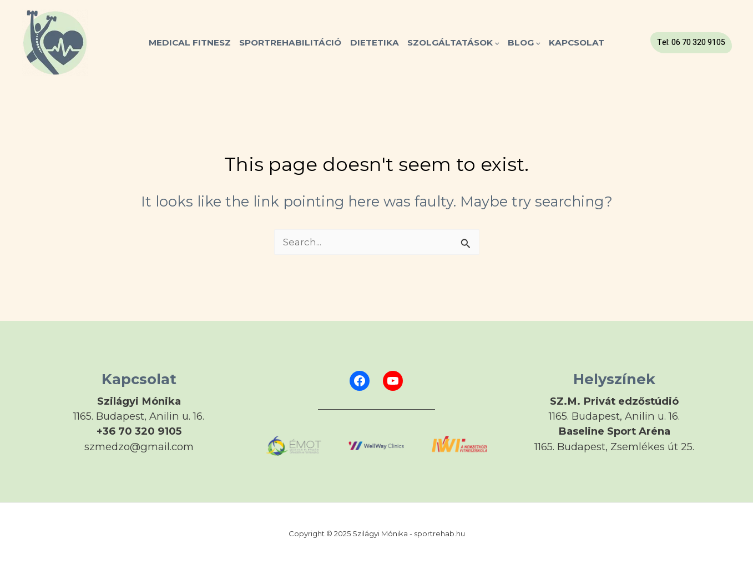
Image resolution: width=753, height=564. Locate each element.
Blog (524, 42)
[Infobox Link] (139, 418)
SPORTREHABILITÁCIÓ (290, 42)
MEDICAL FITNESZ (190, 42)
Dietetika (374, 42)
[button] (691, 42)
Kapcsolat (576, 42)
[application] (496, 42)
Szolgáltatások (453, 42)
